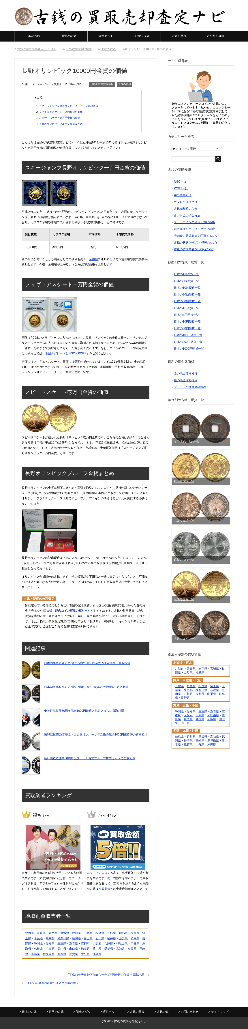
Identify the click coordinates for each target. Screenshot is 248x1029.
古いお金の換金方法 (187, 215)
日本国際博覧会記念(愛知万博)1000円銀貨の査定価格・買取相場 (86, 687)
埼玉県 (214, 686)
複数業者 (104, 888)
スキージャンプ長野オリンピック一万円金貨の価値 (68, 105)
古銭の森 (163, 1011)
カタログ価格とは (185, 201)
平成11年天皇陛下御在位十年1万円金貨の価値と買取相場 (106, 974)
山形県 (88, 933)
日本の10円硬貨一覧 (187, 321)
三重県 (61, 943)
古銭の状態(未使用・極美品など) (195, 242)
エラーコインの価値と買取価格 (194, 222)
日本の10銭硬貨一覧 (187, 287)
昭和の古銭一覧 (184, 559)
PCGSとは (181, 188)
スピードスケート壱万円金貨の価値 (59, 117)
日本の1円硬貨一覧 (186, 308)
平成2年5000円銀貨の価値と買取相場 (51, 983)
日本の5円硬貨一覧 (186, 314)
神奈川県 (63, 938)
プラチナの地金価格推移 (190, 387)
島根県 (38, 948)
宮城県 (64, 933)
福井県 (111, 938)
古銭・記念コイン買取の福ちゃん (68, 610)
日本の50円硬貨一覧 (187, 328)
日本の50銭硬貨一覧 (187, 301)
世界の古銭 (69, 36)
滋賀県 (73, 943)
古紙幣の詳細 (215, 36)
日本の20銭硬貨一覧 (187, 294)
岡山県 (61, 948)
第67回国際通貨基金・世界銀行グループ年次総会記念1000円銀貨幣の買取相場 (95, 734)
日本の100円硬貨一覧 (188, 335)
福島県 (99, 933)
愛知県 (50, 943)
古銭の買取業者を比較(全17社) (194, 249)
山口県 (73, 948)
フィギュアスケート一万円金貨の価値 (61, 111)
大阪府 (97, 943)
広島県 (50, 948)
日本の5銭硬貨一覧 (186, 280)
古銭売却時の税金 (185, 208)
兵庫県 (108, 943)
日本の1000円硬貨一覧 (189, 348)
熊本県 (61, 954)
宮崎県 (35, 954)
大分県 (85, 954)
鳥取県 (188, 719)
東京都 (50, 938)
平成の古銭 (124, 84)
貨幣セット (106, 36)
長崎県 (188, 740)
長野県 (185, 697)
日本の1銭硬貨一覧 (186, 274)
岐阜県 (135, 938)
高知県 (120, 948)
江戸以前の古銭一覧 (187, 441)
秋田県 (76, 933)
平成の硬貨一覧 (184, 599)
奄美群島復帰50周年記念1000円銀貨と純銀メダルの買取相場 (84, 710)
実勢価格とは (182, 195)
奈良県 (135, 943)
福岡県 (132, 948)
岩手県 (53, 933)
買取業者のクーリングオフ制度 (194, 229)
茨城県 (111, 933)
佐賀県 (73, 954)
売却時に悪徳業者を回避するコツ (196, 235)
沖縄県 (97, 954)
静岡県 (38, 943)
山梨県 (123, 938)
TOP (36, 49)
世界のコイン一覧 (185, 638)
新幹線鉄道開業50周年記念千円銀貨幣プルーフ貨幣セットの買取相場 (89, 758)
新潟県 (76, 938)
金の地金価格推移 (185, 373)
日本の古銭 (32, 36)
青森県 (41, 933)
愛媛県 (108, 948)
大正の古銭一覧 (184, 520)
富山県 (88, 938)
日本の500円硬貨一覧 (188, 341)
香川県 (97, 948)
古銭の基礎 (179, 36)
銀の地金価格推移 (185, 380)
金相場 (93, 259)
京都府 (85, 943)
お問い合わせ (189, 1011)
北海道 (29, 933)
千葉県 (38, 938)
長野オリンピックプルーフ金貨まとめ (61, 123)
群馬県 (123, 933)
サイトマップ (219, 1011)
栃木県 (135, 933)
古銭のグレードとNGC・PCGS (65, 353)
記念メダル (142, 36)
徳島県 (85, 948)
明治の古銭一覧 (184, 481)
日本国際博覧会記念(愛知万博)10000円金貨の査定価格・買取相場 (87, 663)
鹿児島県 (49, 954)
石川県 (99, 938)
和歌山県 (122, 943)
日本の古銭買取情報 (101, 84)
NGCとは (180, 181)
